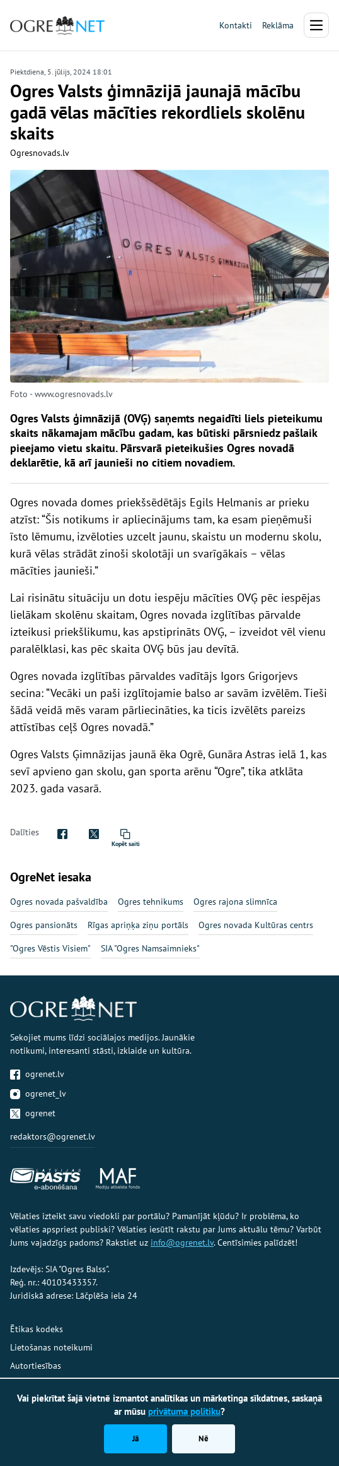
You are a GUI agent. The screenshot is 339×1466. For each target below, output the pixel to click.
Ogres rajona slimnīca (235, 901)
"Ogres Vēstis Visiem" (50, 948)
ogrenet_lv (38, 1093)
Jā (135, 1438)
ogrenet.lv (37, 1074)
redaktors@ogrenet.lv (52, 1136)
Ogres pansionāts (44, 925)
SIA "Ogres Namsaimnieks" (150, 948)
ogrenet (32, 1113)
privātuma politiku (184, 1411)
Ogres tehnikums (150, 901)
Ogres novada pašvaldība (59, 901)
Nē (203, 1438)
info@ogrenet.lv (182, 1242)
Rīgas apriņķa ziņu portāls (138, 925)
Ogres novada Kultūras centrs (255, 925)
